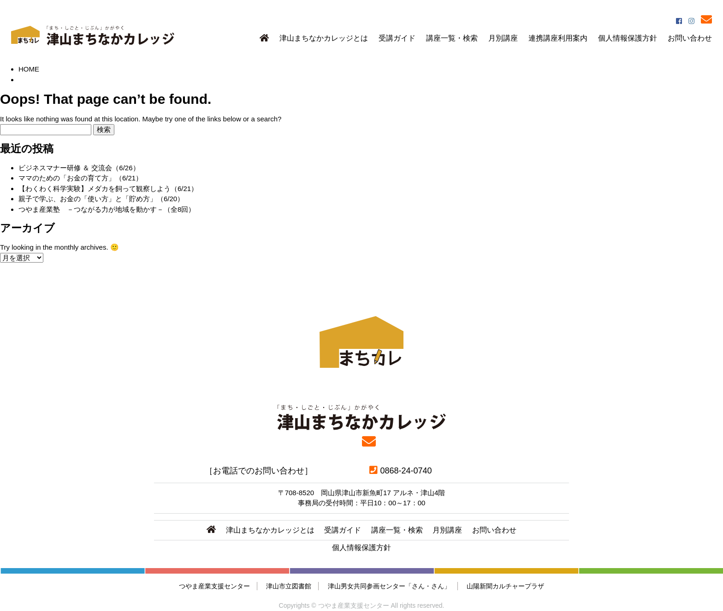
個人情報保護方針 (627, 38)
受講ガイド (397, 38)
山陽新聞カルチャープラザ (505, 586)
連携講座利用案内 (557, 38)
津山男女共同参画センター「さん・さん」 (389, 586)
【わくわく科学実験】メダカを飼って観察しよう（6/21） (108, 188)
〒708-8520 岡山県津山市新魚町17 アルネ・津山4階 (361, 493)
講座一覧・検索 (452, 38)
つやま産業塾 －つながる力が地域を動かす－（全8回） (106, 209)
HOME (28, 69)
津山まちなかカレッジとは (323, 38)
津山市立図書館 (288, 586)
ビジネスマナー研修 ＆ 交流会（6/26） (79, 168)
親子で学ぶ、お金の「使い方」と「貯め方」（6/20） (101, 199)
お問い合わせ (690, 38)
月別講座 (503, 38)
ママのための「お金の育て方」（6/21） (80, 178)
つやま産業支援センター (214, 586)
